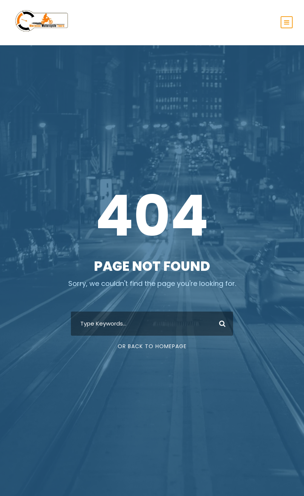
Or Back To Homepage (152, 346)
